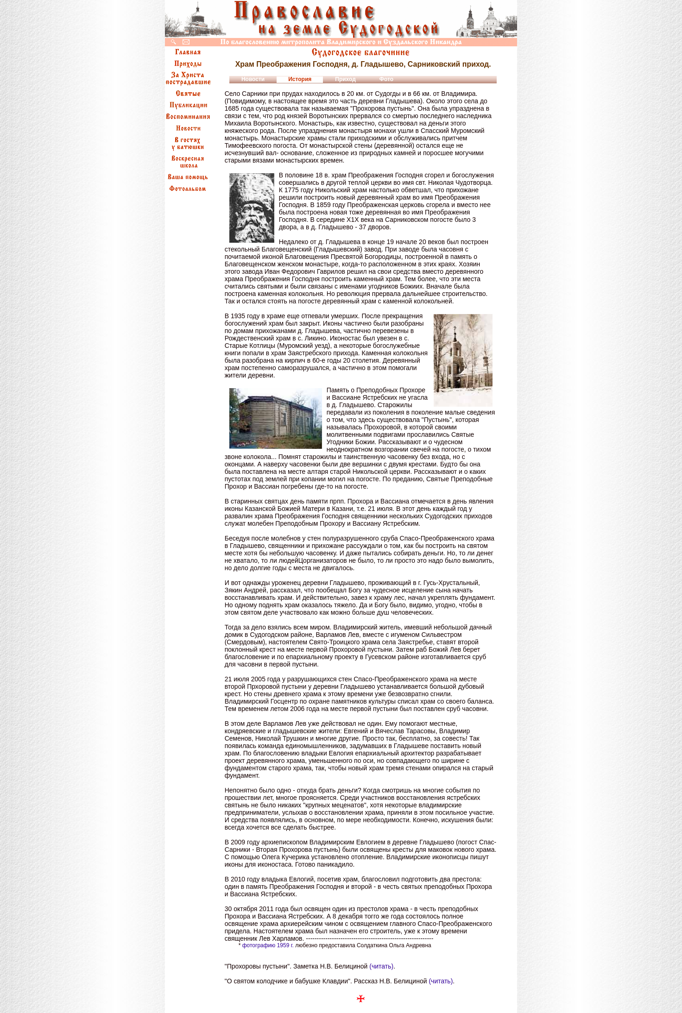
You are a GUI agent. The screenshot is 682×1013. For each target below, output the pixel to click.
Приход (345, 79)
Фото (386, 79)
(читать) (381, 966)
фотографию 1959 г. (268, 945)
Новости (253, 79)
